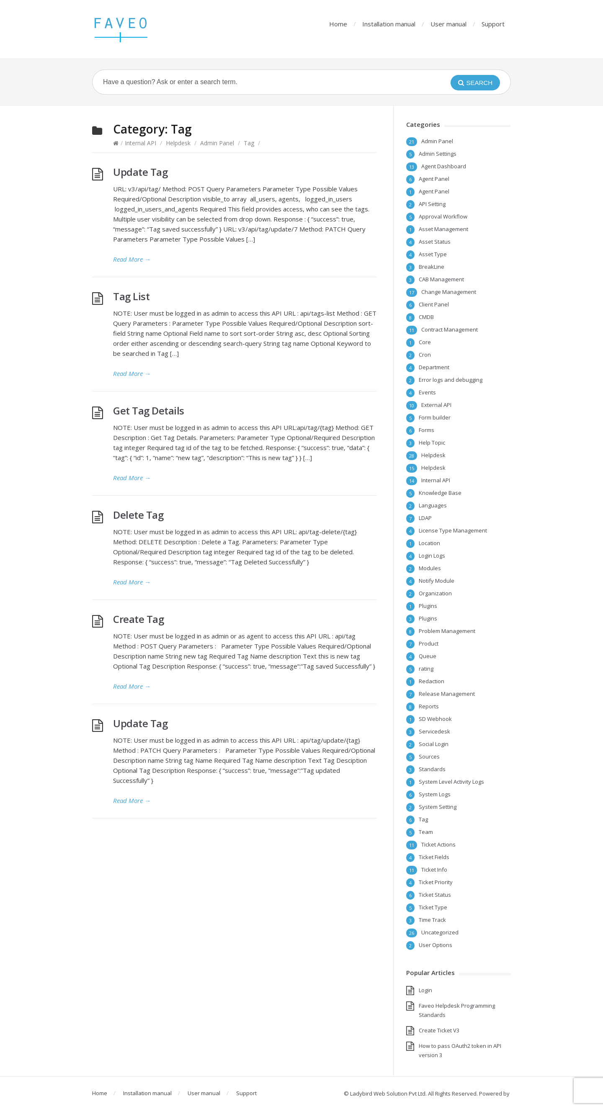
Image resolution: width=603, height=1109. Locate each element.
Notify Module (436, 580)
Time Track (432, 920)
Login (425, 990)
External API (436, 405)
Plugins (428, 606)
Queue (427, 656)
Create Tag (138, 619)
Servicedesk (434, 731)
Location (429, 543)
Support (493, 24)
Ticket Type (433, 907)
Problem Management (447, 631)
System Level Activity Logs (451, 781)
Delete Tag (138, 515)
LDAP (425, 518)
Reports (429, 706)
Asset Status (435, 241)
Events (427, 392)
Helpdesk (178, 143)
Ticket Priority (436, 882)
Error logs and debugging (450, 379)
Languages (433, 505)
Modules (430, 568)
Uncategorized (440, 932)
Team (426, 832)
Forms (426, 430)
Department (434, 367)
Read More (132, 259)
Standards (432, 769)
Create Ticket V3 (439, 1030)
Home (338, 24)
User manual (448, 24)
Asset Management (443, 229)
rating (426, 668)
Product (428, 643)
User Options (435, 945)
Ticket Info (434, 869)
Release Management (447, 693)
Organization (435, 593)
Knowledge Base (440, 493)
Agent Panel (434, 179)
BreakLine (431, 266)
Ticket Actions (438, 844)
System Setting (437, 807)
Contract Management (449, 329)
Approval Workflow (443, 216)
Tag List (131, 296)
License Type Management (453, 530)
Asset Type (433, 254)
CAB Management (441, 279)
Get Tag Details (148, 410)
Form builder (435, 417)
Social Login (433, 744)
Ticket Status (435, 894)
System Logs (435, 794)
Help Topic (432, 442)
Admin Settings (437, 153)
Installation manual (388, 24)
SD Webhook (435, 719)
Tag (249, 143)
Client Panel (434, 304)
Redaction (431, 681)
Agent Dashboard (443, 166)
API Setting (432, 204)
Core (425, 342)
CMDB (426, 317)
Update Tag (140, 172)
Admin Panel (217, 143)
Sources (429, 756)
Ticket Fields (434, 857)
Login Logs (432, 555)
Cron (425, 354)
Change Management (448, 292)
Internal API (140, 143)
